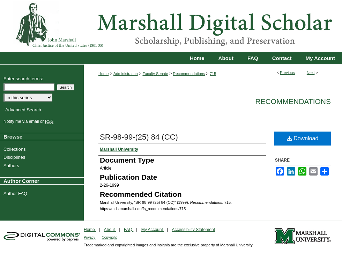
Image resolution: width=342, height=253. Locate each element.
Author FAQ (16, 193)
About (110, 229)
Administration (125, 74)
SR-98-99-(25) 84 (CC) (139, 137)
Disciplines (15, 157)
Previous (287, 72)
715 (213, 74)
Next (311, 72)
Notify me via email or (29, 121)
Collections (15, 149)
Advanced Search (23, 109)
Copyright (109, 237)
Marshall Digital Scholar (171, 26)
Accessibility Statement (193, 229)
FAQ (128, 229)
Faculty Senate (155, 74)
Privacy (90, 237)
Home (103, 74)
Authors (12, 165)
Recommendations (189, 74)
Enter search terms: (23, 78)
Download (303, 138)
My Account (152, 229)
